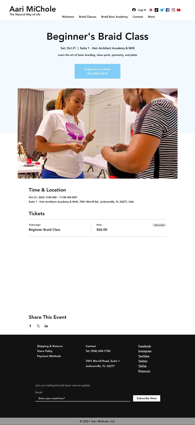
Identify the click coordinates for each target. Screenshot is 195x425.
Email (38, 392)
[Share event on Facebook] (30, 326)
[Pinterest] (151, 10)
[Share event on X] (38, 326)
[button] (33, 9)
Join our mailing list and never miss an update (62, 385)
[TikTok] (156, 10)
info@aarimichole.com (100, 356)
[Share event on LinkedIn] (46, 326)
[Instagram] (173, 10)
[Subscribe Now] (146, 398)
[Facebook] (167, 10)
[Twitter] (162, 10)
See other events (97, 73)
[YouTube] (178, 10)
